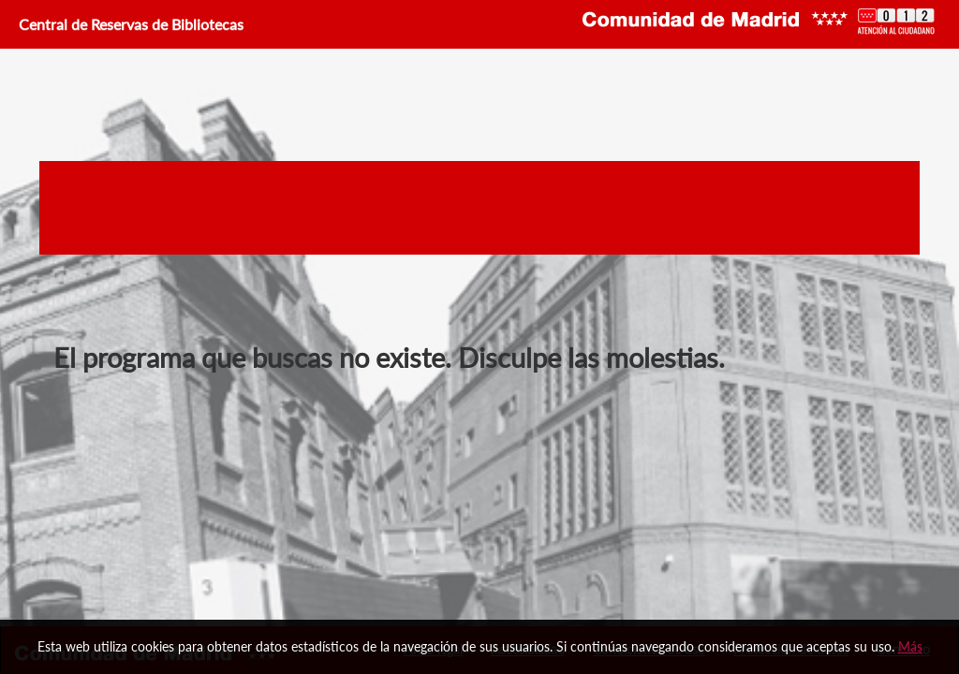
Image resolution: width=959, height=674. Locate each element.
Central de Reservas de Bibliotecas (129, 24)
